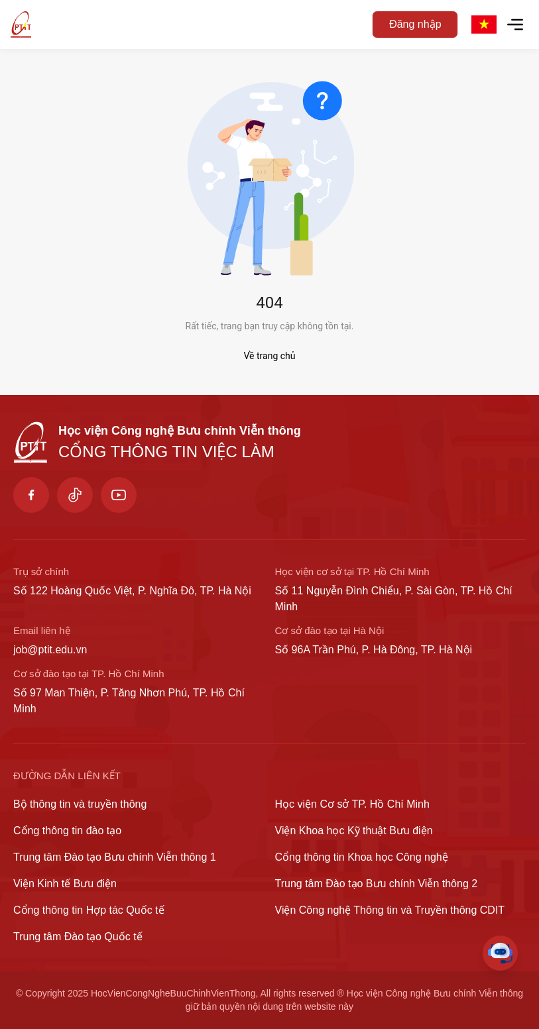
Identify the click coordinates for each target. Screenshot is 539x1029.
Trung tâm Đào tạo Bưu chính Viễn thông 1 (114, 857)
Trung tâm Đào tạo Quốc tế (78, 936)
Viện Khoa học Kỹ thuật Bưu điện (354, 830)
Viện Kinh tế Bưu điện (65, 883)
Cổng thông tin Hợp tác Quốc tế (88, 910)
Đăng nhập (415, 24)
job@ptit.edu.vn (50, 649)
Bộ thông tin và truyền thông (80, 804)
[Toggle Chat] (500, 953)
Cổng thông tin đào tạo (67, 830)
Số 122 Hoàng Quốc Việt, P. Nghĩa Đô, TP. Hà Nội (132, 590)
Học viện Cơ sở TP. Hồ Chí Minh (352, 804)
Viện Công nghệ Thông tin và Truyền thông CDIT (390, 910)
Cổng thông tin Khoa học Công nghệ (361, 857)
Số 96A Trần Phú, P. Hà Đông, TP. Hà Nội (374, 649)
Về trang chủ (270, 356)
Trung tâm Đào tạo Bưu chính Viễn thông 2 (376, 883)
